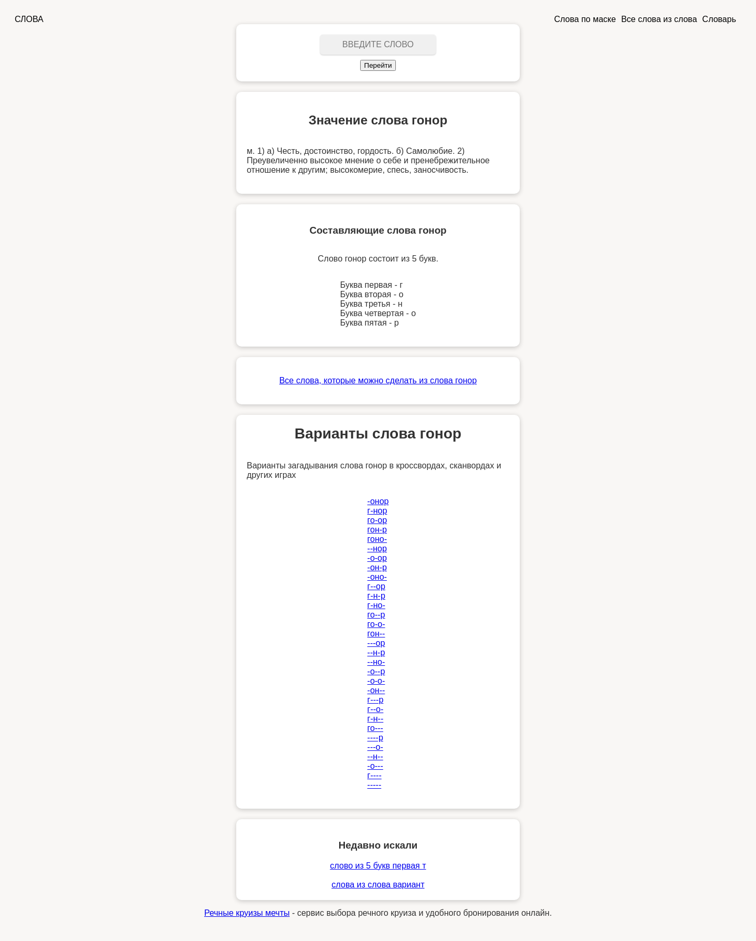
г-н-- (376, 718)
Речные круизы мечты (247, 912)
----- (375, 784)
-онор (378, 501)
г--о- (376, 709)
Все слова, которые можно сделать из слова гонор (378, 380)
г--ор (376, 586)
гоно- (377, 539)
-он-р (377, 567)
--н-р (376, 652)
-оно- (377, 576)
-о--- (375, 765)
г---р (376, 699)
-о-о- (376, 680)
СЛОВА (29, 19)
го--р (376, 614)
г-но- (376, 605)
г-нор (377, 510)
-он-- (376, 690)
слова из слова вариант (378, 884)
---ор (376, 643)
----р (375, 737)
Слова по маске (585, 19)
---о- (375, 747)
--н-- (375, 756)
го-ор (377, 520)
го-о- (376, 624)
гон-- (376, 633)
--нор (377, 548)
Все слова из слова (659, 19)
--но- (376, 661)
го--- (375, 728)
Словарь (719, 19)
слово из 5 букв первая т (378, 865)
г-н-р (376, 595)
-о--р (376, 671)
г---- (375, 775)
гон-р (377, 529)
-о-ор (377, 557)
